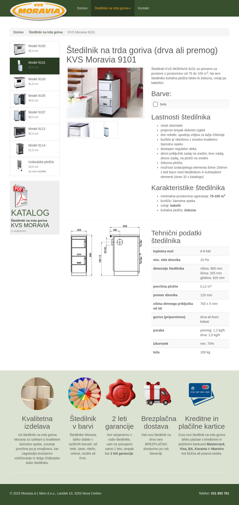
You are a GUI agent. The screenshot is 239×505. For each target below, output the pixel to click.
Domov (82, 8)
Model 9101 (30, 66)
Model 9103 (30, 82)
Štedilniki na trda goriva (46, 32)
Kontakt (143, 8)
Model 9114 (30, 149)
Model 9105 (30, 99)
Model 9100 (30, 49)
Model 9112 (30, 132)
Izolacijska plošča (34, 166)
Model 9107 (30, 116)
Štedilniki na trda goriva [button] (113, 8)
